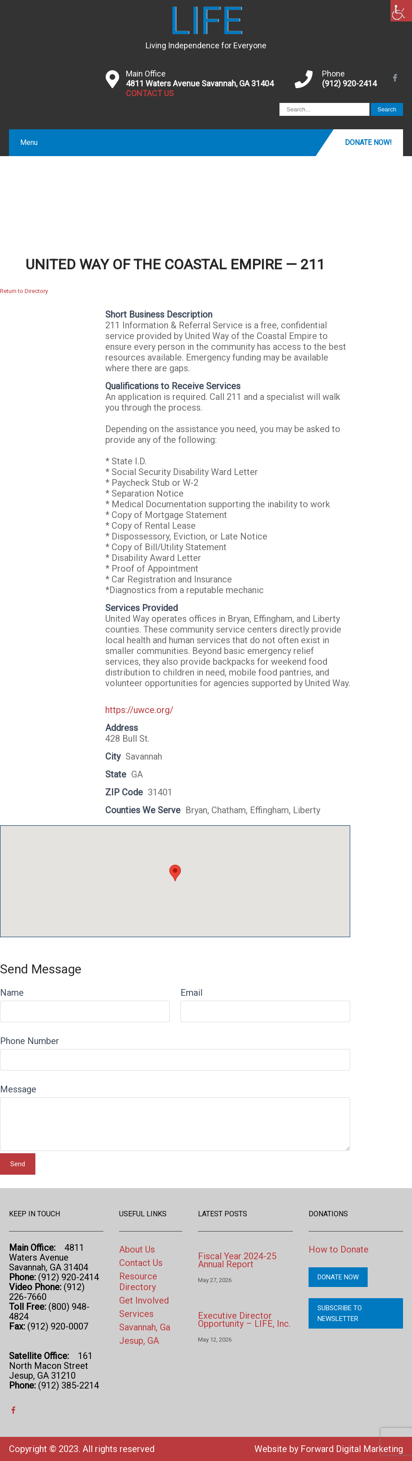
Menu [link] (29, 142)
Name (12, 992)
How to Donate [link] (339, 1249)
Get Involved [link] (144, 1300)
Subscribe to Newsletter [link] (340, 1313)
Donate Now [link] (338, 1277)
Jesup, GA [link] (139, 1340)
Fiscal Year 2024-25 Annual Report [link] (237, 1260)
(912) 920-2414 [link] (349, 83)
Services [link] (136, 1313)
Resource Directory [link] (138, 1281)
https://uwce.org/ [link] (139, 710)
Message (18, 1089)
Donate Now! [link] (368, 142)
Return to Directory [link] (24, 291)
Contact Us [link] (141, 1262)
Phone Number (29, 1041)
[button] (175, 873)
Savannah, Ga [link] (144, 1327)
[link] (401, 10)
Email (191, 992)
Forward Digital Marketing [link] (351, 1449)
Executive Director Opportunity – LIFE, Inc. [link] (244, 1319)
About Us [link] (137, 1249)
